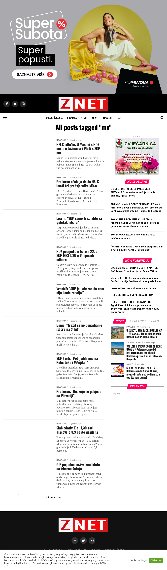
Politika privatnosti (53, 550)
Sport (95, 117)
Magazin (107, 117)
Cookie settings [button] (138, 560)
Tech (118, 117)
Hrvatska (72, 117)
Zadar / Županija (54, 117)
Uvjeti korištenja (77, 550)
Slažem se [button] (156, 560)
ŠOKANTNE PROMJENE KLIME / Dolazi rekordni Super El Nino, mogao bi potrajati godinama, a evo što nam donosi (135, 223)
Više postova (53, 497)
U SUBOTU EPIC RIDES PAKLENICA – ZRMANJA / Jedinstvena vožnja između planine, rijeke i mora (133, 192)
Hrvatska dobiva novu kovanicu (138, 288)
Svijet (84, 117)
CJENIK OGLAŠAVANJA (114, 550)
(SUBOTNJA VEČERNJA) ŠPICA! (135, 295)
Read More (25, 563)
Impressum (95, 550)
